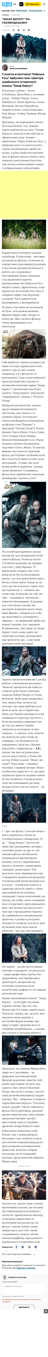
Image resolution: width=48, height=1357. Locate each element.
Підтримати (32, 4)
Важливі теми (8, 11)
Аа (21, 4)
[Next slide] (44, 10)
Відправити (24, 1307)
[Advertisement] (24, 195)
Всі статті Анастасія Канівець (16, 1254)
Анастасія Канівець (18, 68)
